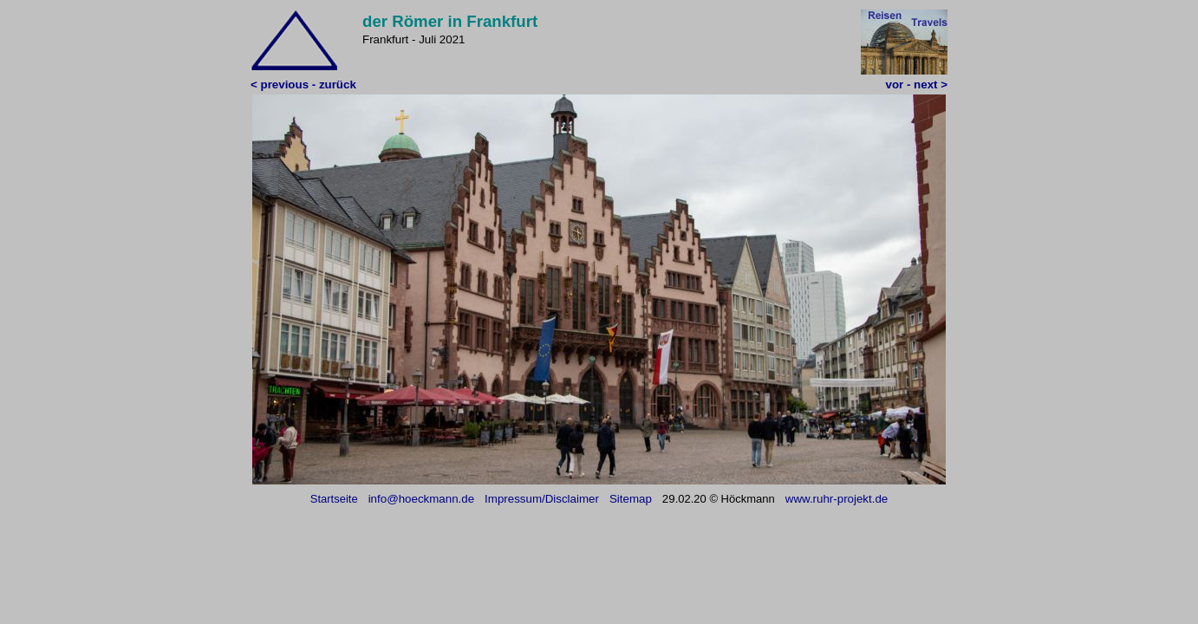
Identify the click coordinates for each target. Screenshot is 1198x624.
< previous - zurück (303, 84)
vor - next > (916, 84)
